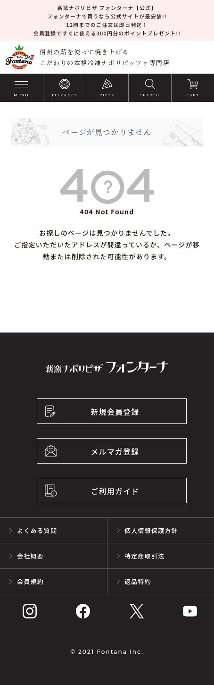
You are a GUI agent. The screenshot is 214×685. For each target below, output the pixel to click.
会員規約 (30, 581)
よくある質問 (37, 530)
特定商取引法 (144, 555)
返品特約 (137, 581)
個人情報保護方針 (151, 530)
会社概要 (30, 555)
